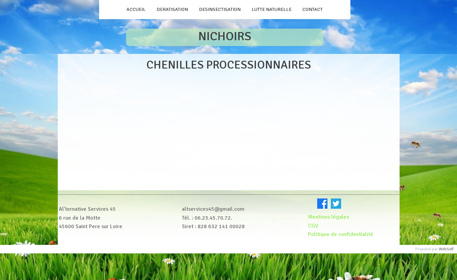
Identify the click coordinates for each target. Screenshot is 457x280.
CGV (313, 225)
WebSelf (446, 249)
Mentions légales (328, 216)
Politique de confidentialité (341, 234)
